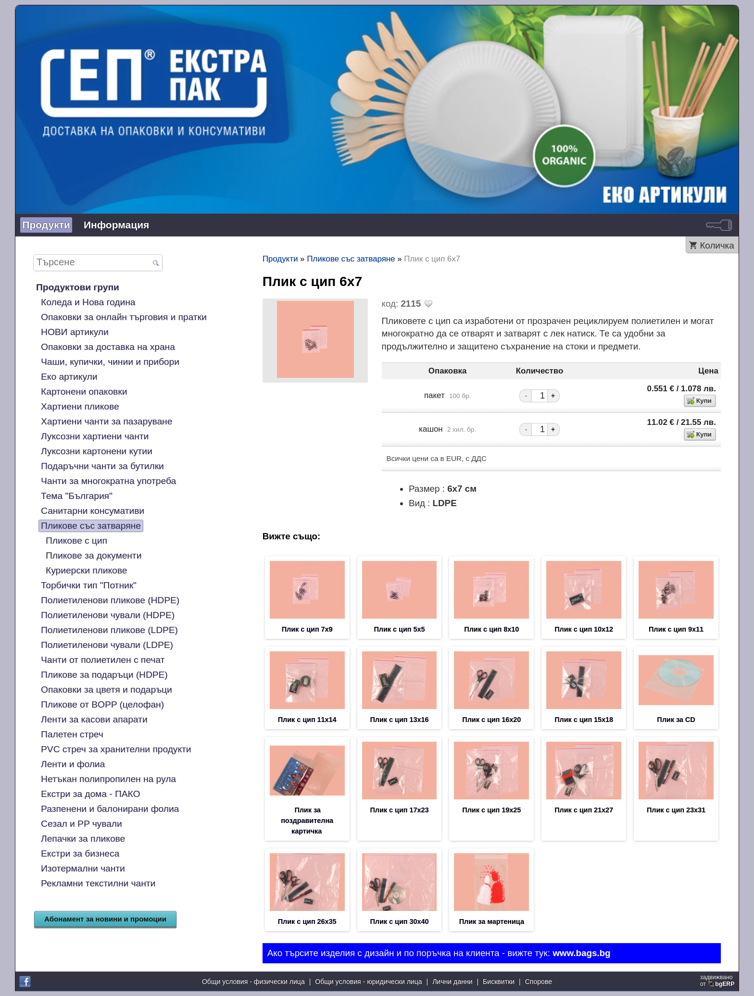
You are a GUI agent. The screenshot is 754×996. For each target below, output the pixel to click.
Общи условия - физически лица (253, 981)
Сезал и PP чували (81, 824)
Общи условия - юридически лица (368, 981)
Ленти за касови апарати (94, 719)
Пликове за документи (93, 555)
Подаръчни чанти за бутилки (102, 466)
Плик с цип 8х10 (491, 629)
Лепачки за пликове (83, 839)
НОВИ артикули (75, 332)
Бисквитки (499, 981)
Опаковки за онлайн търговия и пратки (124, 317)
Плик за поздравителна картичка (307, 820)
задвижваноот (718, 980)
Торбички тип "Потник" (89, 585)
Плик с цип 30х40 (399, 921)
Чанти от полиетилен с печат (102, 660)
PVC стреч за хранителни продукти (116, 749)
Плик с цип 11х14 (307, 719)
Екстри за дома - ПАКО (90, 794)
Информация (116, 224)
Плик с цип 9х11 (676, 629)
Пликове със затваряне (91, 526)
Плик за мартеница (491, 921)
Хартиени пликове (80, 406)
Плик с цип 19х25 (491, 810)
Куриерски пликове (86, 570)
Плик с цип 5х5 (399, 629)
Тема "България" (77, 496)
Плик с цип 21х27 (583, 810)
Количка (717, 245)
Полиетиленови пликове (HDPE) (110, 600)
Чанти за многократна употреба (108, 481)
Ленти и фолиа (73, 764)
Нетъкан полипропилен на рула (108, 779)
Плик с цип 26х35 (307, 921)
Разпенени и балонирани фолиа (110, 809)
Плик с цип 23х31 (676, 810)
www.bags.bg (581, 953)
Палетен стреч (72, 734)
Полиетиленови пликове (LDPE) (109, 630)
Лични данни (452, 981)
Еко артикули (69, 377)
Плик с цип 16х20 (491, 719)
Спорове (538, 981)
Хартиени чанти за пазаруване (106, 421)
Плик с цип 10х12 (583, 629)
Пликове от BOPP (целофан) (102, 704)
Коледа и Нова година (88, 302)
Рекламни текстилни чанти (98, 883)
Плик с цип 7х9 (307, 629)
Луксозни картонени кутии (96, 451)
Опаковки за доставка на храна (108, 347)
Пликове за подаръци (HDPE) (104, 675)
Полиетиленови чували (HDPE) (108, 615)
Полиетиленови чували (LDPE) (107, 645)
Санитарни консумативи (92, 511)
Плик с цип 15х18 (583, 719)
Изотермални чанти (83, 868)
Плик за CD (676, 719)
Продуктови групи (77, 287)
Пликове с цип (76, 540)
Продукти (46, 224)
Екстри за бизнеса (80, 853)
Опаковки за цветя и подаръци (106, 690)
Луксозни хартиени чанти (95, 436)
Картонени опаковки (84, 391)
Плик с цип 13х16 (399, 719)
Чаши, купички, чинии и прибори (110, 362)
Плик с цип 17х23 (399, 810)
